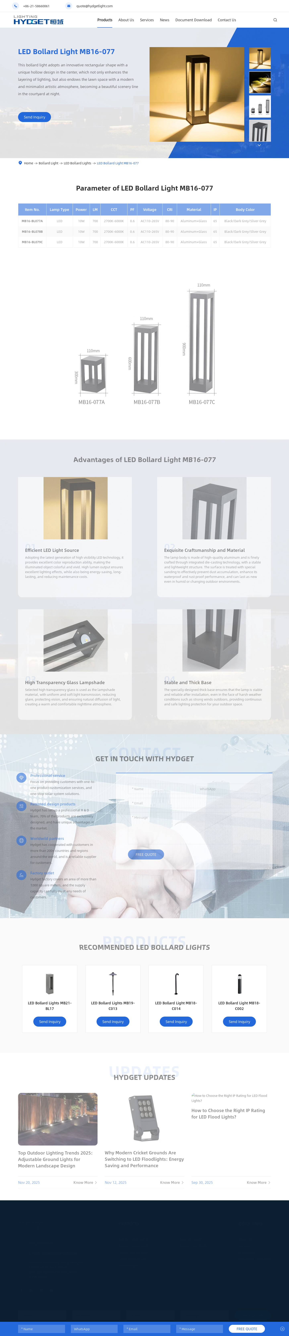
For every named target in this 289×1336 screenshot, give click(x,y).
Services (147, 20)
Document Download (193, 20)
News (164, 20)
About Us (126, 20)
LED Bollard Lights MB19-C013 (113, 1005)
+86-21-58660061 (36, 5)
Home (28, 163)
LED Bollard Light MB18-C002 (239, 1005)
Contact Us (227, 20)
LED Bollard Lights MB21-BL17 (50, 1005)
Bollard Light (48, 163)
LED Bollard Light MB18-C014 (176, 1005)
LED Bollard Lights (77, 163)
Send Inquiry (34, 117)
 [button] (259, 145)
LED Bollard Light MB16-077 (118, 163)
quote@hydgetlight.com (94, 5)
